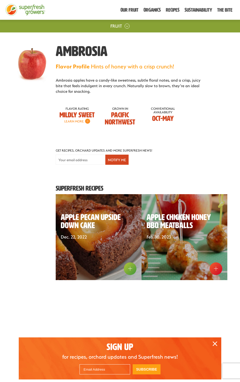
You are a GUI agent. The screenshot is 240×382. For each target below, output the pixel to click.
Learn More (77, 121)
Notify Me (117, 159)
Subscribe (146, 369)
